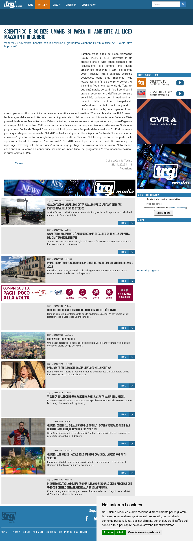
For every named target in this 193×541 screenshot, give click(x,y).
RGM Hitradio (80, 532)
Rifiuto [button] (120, 532)
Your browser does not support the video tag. (164, 49)
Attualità (68, 450)
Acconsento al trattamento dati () (165, 208)
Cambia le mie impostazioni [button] (144, 532)
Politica (68, 259)
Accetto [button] (108, 532)
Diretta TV (71, 4)
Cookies (26, 532)
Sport (67, 421)
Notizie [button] (42, 4)
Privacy (16, 532)
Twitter (19, 163)
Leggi (128, 223)
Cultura (68, 230)
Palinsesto (38, 532)
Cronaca (69, 201)
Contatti (5, 532)
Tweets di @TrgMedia (148, 270)
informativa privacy (178, 208)
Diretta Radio (89, 4)
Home (31, 4)
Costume (69, 335)
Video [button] (56, 4)
